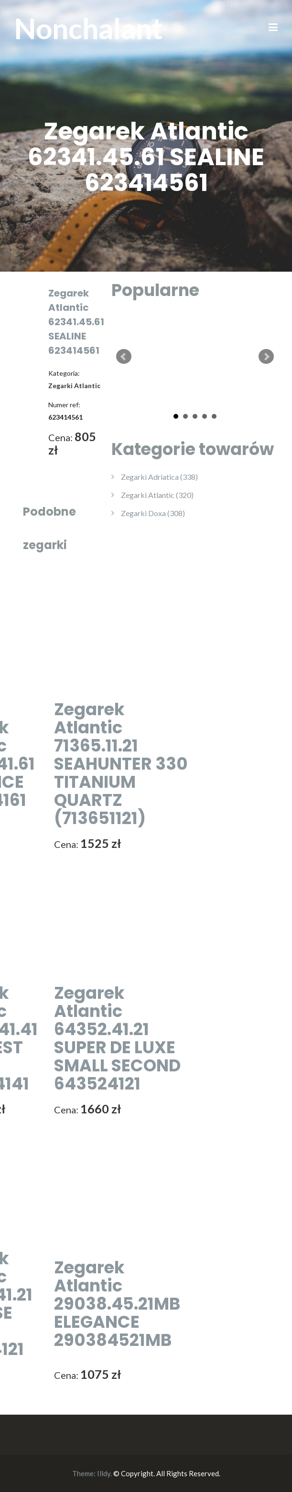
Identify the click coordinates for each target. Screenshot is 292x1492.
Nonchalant (88, 28)
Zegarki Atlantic (157, 494)
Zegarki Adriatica (159, 476)
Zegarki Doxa (153, 513)
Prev (123, 356)
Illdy (103, 1473)
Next (266, 356)
